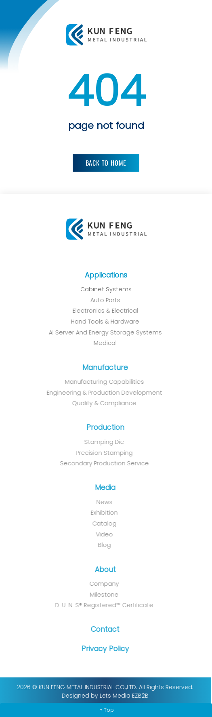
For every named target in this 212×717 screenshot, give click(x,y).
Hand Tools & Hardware (101, 321)
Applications (105, 275)
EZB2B (137, 696)
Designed (72, 696)
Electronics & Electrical (101, 311)
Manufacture (102, 367)
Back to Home (106, 162)
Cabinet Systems (105, 289)
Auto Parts (101, 300)
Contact (102, 629)
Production (102, 427)
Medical (101, 343)
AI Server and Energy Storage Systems (101, 332)
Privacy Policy (102, 649)
